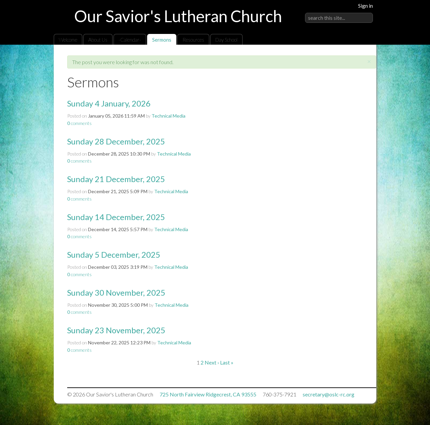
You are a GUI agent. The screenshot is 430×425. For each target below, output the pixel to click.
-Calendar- (130, 40)
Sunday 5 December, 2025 (113, 254)
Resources (193, 40)
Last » (226, 362)
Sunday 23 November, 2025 (116, 330)
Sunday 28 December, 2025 (116, 141)
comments (79, 123)
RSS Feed (358, 60)
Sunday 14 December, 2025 (116, 217)
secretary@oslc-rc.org (328, 394)
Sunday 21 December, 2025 (116, 179)
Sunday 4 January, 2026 (108, 103)
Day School (226, 40)
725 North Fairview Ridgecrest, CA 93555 (208, 394)
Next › (212, 362)
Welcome (68, 40)
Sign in (365, 5)
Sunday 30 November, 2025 (116, 292)
